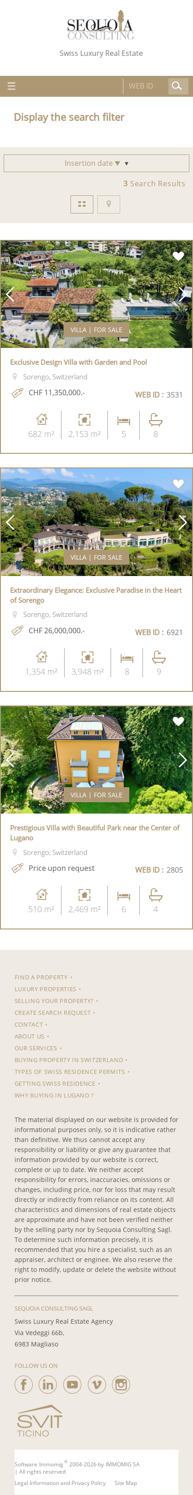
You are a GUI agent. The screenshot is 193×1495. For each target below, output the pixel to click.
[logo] (101, 24)
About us (30, 1036)
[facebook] (24, 1382)
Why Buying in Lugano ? (54, 1095)
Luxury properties (45, 989)
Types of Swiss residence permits (70, 1072)
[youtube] (72, 1382)
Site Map (126, 1483)
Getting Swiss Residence (55, 1083)
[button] (10, 294)
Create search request (53, 1012)
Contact (29, 1024)
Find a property (41, 977)
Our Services (36, 1048)
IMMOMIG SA (123, 1464)
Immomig (51, 1464)
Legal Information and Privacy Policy (60, 1483)
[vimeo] (97, 1382)
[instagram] (121, 1382)
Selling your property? (54, 1001)
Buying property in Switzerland (69, 1060)
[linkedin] (48, 1382)
